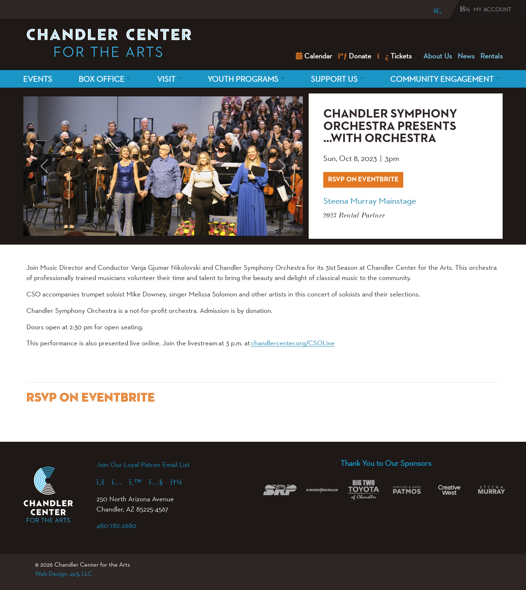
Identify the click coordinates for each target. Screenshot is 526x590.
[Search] (432, 11)
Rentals (491, 56)
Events (37, 79)
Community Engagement (441, 79)
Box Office (102, 79)
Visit (166, 79)
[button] (44, 166)
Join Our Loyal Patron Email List (143, 464)
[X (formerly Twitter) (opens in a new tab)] (139, 481)
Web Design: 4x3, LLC (63, 574)
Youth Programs (242, 79)
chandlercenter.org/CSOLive (293, 342)
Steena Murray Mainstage (369, 200)
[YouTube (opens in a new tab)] (159, 481)
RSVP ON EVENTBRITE (365, 178)
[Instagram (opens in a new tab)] (120, 481)
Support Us (334, 79)
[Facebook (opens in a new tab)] (104, 481)
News (466, 56)
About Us (437, 56)
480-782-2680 (116, 525)
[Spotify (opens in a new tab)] (180, 481)
